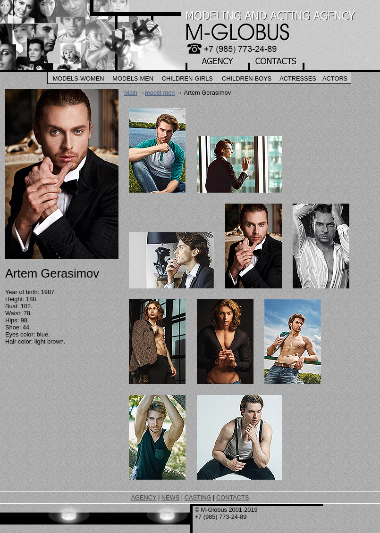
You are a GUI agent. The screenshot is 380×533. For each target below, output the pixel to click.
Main (130, 92)
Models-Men (132, 78)
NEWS (170, 497)
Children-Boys (246, 78)
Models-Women (78, 78)
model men (160, 92)
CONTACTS (232, 497)
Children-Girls (187, 78)
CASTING (198, 497)
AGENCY (144, 497)
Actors (334, 78)
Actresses (297, 78)
